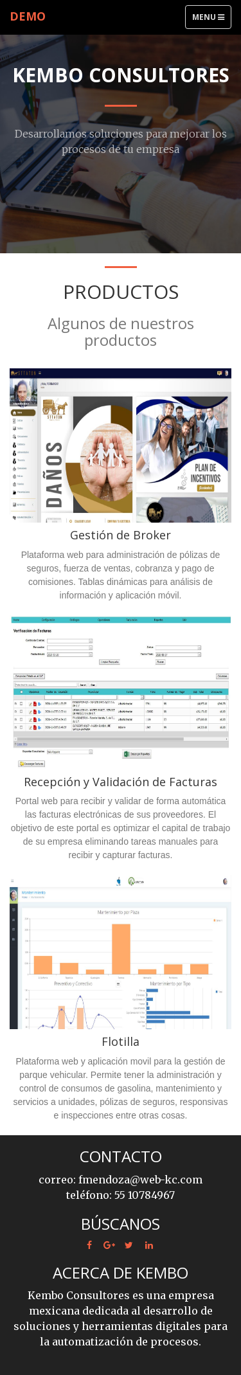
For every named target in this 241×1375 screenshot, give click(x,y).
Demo (28, 16)
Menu (211, 20)
